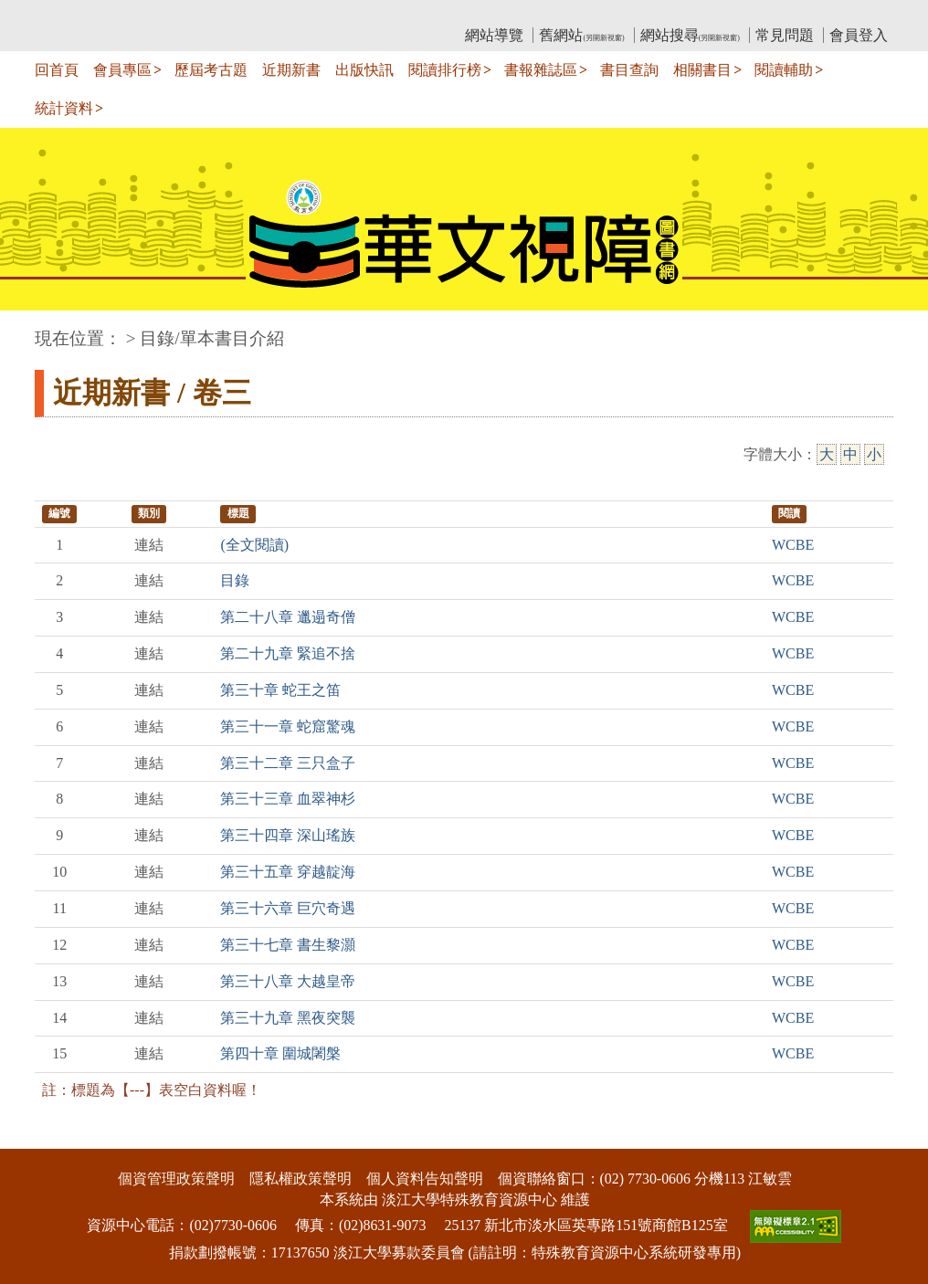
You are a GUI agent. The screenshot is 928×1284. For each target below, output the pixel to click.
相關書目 (702, 70)
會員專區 (122, 70)
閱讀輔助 (783, 70)
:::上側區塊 (70, 14)
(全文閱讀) (254, 545)
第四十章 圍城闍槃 (280, 1053)
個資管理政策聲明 (176, 1178)
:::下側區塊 (35, 1136)
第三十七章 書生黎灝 (287, 944)
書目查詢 (629, 70)
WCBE (793, 545)
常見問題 (784, 35)
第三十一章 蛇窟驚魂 (287, 726)
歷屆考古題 (211, 70)
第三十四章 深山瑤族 (287, 835)
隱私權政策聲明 (300, 1178)
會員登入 (858, 35)
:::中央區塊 (35, 329)
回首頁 (57, 70)
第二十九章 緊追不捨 (287, 653)
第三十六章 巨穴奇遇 (287, 908)
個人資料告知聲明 (424, 1178)
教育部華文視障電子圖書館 (196, 14)
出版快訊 (364, 70)
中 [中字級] (850, 454)
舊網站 (581, 35)
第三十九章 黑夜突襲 (287, 1018)
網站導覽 (494, 35)
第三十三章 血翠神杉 (287, 798)
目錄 (234, 580)
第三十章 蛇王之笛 (280, 690)
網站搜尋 (690, 35)
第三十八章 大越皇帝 (287, 981)
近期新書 (291, 70)
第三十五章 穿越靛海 (287, 871)
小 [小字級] (874, 454)
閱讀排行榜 (444, 70)
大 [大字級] (826, 454)
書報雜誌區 (540, 70)
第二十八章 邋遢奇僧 (287, 617)
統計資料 (64, 108)
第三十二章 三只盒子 (287, 763)
